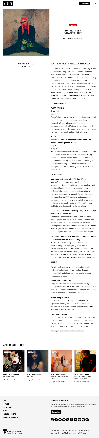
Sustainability (8, 407)
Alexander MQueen (77, 331)
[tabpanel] (26, 32)
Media (5, 411)
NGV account (81, 406)
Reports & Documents (11, 417)
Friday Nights (54, 331)
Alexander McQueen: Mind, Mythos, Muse (68, 179)
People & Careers (9, 414)
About (5, 401)
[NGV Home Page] (8, 3)
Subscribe (56, 412)
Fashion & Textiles (65, 331)
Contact (6, 404)
